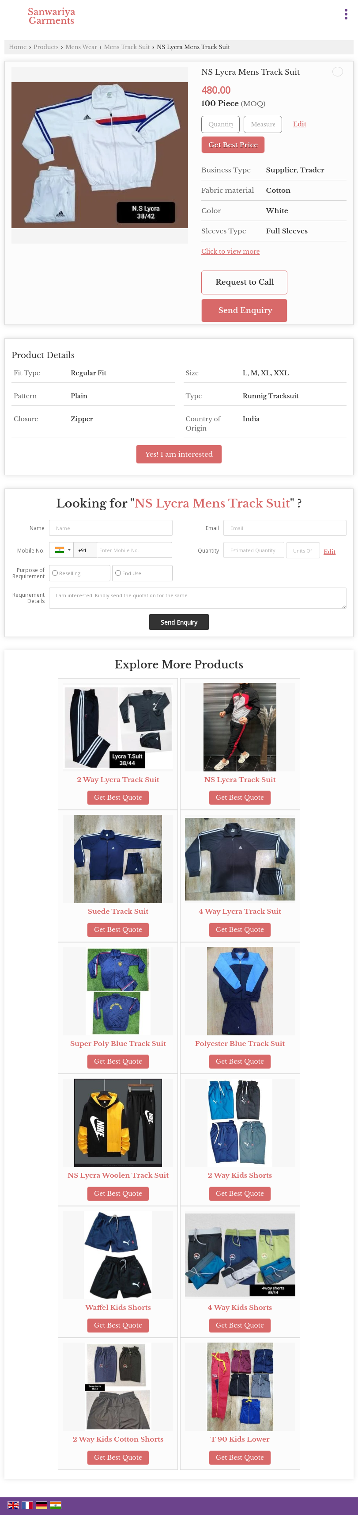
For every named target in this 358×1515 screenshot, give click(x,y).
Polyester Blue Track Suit (240, 1043)
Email (212, 528)
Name (37, 528)
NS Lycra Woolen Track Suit (118, 1175)
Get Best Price (233, 145)
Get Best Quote (118, 797)
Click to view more (230, 252)
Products (46, 47)
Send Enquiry (245, 310)
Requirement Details (28, 598)
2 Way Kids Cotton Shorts (118, 1439)
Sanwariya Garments (51, 16)
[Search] (328, 12)
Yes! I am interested (179, 454)
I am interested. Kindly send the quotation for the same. (198, 598)
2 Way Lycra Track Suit (118, 779)
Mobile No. (31, 550)
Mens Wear (81, 47)
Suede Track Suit (118, 911)
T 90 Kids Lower (239, 1439)
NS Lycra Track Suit (240, 779)
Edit (299, 124)
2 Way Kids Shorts (240, 1175)
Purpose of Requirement (28, 573)
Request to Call (244, 282)
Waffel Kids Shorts (118, 1307)
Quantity (208, 550)
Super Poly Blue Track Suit (118, 1043)
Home (17, 47)
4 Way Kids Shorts (240, 1307)
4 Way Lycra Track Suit (240, 911)
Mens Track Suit (127, 47)
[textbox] (263, 124)
